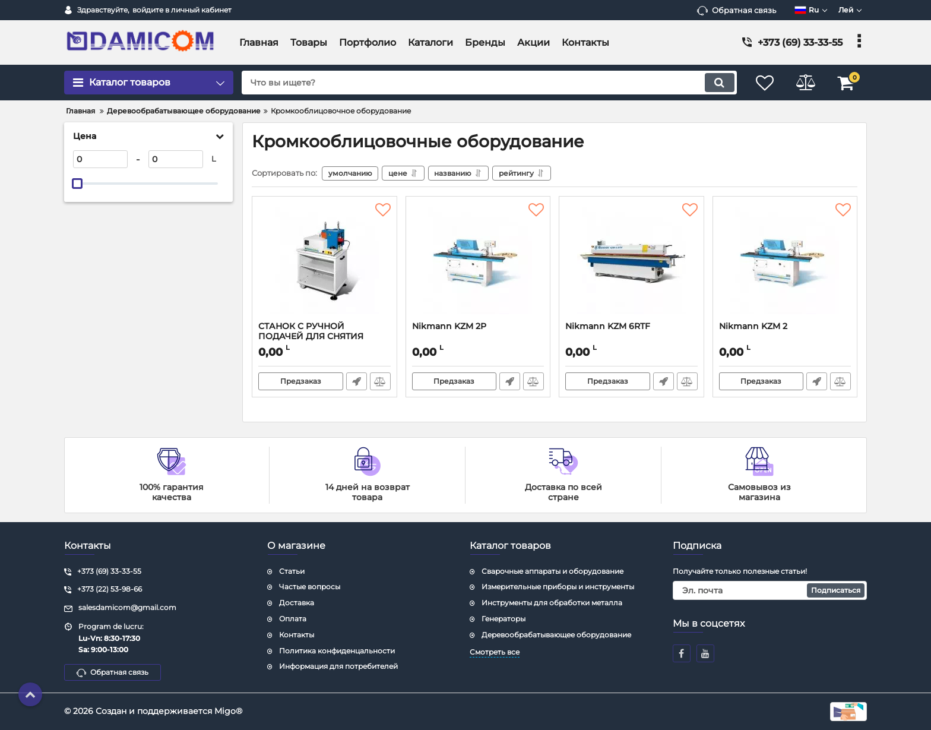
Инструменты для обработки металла (552, 602)
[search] (488, 82)
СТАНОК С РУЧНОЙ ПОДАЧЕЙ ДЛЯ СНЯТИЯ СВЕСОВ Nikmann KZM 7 (311, 336)
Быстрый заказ (356, 381)
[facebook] (682, 653)
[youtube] (705, 653)
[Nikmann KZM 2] (785, 262)
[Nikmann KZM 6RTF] (631, 262)
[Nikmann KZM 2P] (478, 262)
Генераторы (503, 618)
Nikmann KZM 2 (753, 326)
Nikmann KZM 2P (449, 326)
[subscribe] (770, 590)
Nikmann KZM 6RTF (607, 326)
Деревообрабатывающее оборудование (556, 634)
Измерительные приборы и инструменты (558, 586)
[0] (100, 159)
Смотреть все (495, 651)
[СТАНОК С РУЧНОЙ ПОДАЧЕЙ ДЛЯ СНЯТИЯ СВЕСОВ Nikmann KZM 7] (324, 262)
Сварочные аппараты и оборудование (552, 571)
